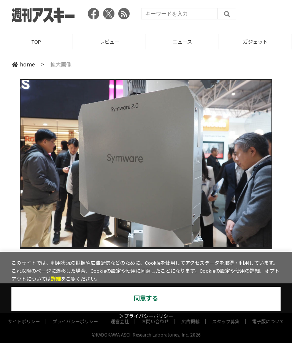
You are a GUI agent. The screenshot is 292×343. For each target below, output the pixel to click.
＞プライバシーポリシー (146, 316)
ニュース (182, 41)
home (23, 64)
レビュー (109, 41)
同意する (146, 298)
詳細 (56, 279)
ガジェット (255, 41)
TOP (36, 41)
